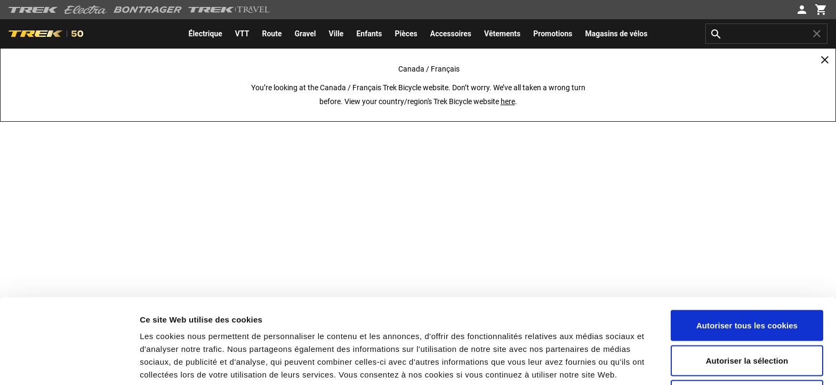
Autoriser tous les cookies (747, 240)
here (508, 101)
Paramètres (573, 363)
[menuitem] (205, 33)
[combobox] (766, 33)
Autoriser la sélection (747, 275)
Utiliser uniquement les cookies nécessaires (747, 317)
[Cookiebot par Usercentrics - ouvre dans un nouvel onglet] (69, 364)
